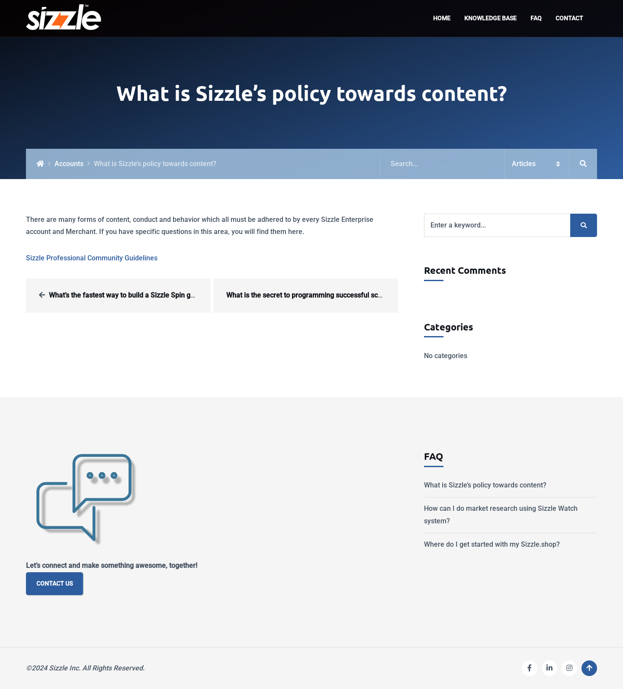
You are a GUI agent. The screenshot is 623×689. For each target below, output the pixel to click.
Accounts (69, 164)
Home (441, 18)
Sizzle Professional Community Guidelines (91, 258)
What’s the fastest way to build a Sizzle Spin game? (128, 295)
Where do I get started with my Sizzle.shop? (492, 544)
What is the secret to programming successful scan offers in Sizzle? (331, 295)
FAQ (536, 18)
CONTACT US (54, 583)
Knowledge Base (490, 18)
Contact (569, 18)
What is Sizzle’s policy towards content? (485, 485)
